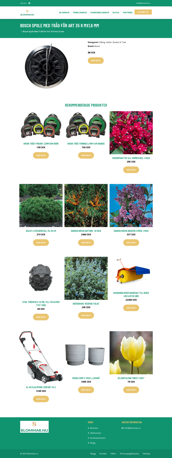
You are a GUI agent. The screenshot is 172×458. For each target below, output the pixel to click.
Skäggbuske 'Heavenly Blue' (86, 303)
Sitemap (146, 453)
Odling (102, 42)
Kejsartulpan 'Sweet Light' (131, 378)
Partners (128, 12)
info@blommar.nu (143, 3)
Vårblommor (80, 12)
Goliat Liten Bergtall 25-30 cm (41, 230)
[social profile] (29, 3)
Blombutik (143, 12)
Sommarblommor (99, 12)
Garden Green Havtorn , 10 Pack (86, 230)
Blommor (64, 12)
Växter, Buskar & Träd (116, 42)
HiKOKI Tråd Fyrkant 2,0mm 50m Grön (41, 143)
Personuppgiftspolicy (129, 453)
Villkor (113, 453)
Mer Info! (95, 60)
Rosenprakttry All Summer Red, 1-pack (131, 157)
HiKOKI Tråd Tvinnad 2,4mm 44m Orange (86, 143)
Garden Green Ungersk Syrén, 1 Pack (131, 230)
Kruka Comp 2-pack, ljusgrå (86, 378)
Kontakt (103, 453)
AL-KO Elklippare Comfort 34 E (41, 387)
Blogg (116, 12)
